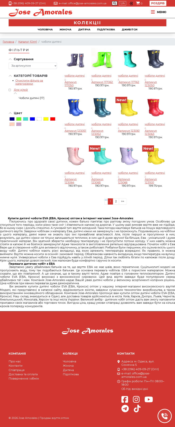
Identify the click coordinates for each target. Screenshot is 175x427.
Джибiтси (129, 29)
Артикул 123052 (97, 132)
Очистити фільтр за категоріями (29, 82)
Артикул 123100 (151, 181)
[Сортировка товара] (33, 66)
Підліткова (106, 29)
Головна (8, 41)
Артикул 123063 (151, 132)
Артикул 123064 (71, 181)
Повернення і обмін (24, 378)
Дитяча (84, 29)
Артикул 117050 (71, 84)
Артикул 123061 (129, 130)
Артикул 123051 (75, 130)
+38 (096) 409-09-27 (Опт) (29, 3)
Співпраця (17, 370)
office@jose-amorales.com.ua (87, 3)
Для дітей (21, 90)
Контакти (16, 365)
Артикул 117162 (129, 82)
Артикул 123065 (97, 181)
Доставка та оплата (23, 374)
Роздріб (158, 3)
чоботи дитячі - (75, 77)
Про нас (15, 361)
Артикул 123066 (124, 181)
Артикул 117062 (102, 82)
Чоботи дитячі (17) (31, 98)
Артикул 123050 (151, 84)
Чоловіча (45, 29)
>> (122, 201)
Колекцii (87, 22)
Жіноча (65, 29)
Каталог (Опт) (27, 41)
